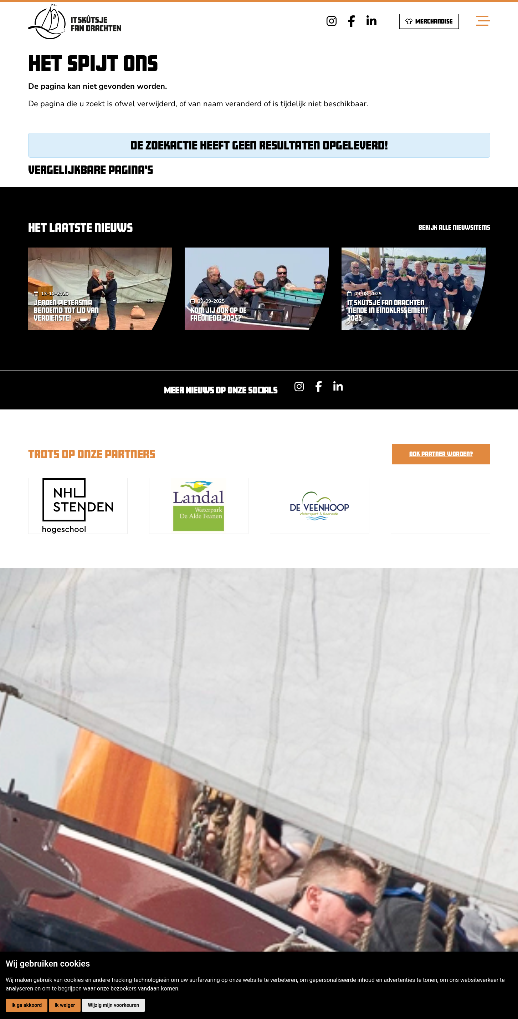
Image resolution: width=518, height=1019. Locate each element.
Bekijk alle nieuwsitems (454, 227)
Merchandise (429, 21)
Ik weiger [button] (65, 1005)
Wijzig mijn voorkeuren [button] (113, 1005)
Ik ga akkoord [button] (26, 1005)
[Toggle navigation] (483, 21)
